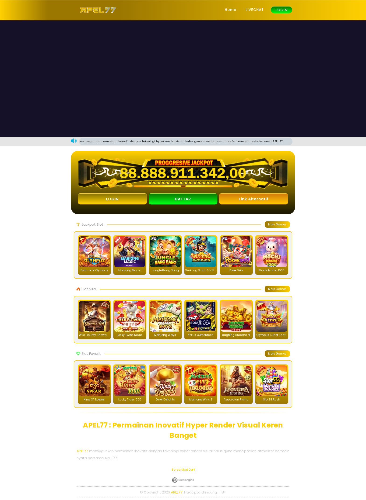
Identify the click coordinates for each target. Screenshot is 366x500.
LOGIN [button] (112, 199)
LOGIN (281, 9)
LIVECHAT (255, 9)
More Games (277, 224)
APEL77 (82, 450)
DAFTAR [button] (183, 199)
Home (230, 9)
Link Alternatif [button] (254, 199)
